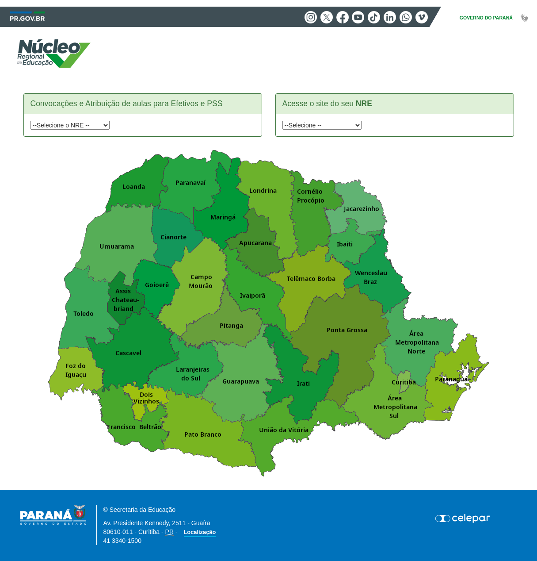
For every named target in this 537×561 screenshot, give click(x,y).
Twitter (326, 17)
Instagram (311, 17)
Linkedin (390, 17)
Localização (200, 532)
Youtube (358, 17)
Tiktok (374, 17)
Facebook (342, 17)
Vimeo (421, 17)
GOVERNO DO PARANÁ (486, 17)
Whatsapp (406, 17)
